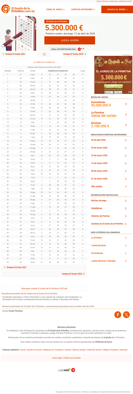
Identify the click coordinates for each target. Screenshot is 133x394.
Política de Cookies (72, 358)
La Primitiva (97, 112)
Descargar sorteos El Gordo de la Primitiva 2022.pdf (44, 288)
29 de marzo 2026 (99, 148)
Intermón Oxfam (94, 350)
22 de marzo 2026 (99, 155)
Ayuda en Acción (34, 350)
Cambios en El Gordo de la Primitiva (107, 224)
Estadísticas (96, 208)
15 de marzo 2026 (99, 163)
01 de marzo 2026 (99, 179)
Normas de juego (98, 200)
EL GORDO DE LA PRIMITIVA (44, 62)
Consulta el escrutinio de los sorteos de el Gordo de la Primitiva (29, 293)
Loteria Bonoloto (98, 245)
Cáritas (68, 350)
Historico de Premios (100, 216)
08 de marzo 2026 (99, 171)
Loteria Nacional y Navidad (103, 261)
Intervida (123, 350)
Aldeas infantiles (110, 350)
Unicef (22, 350)
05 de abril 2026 (98, 140)
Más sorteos (96, 186)
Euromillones (98, 102)
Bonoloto (96, 123)
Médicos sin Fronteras (53, 350)
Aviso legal (57, 358)
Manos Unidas (79, 350)
